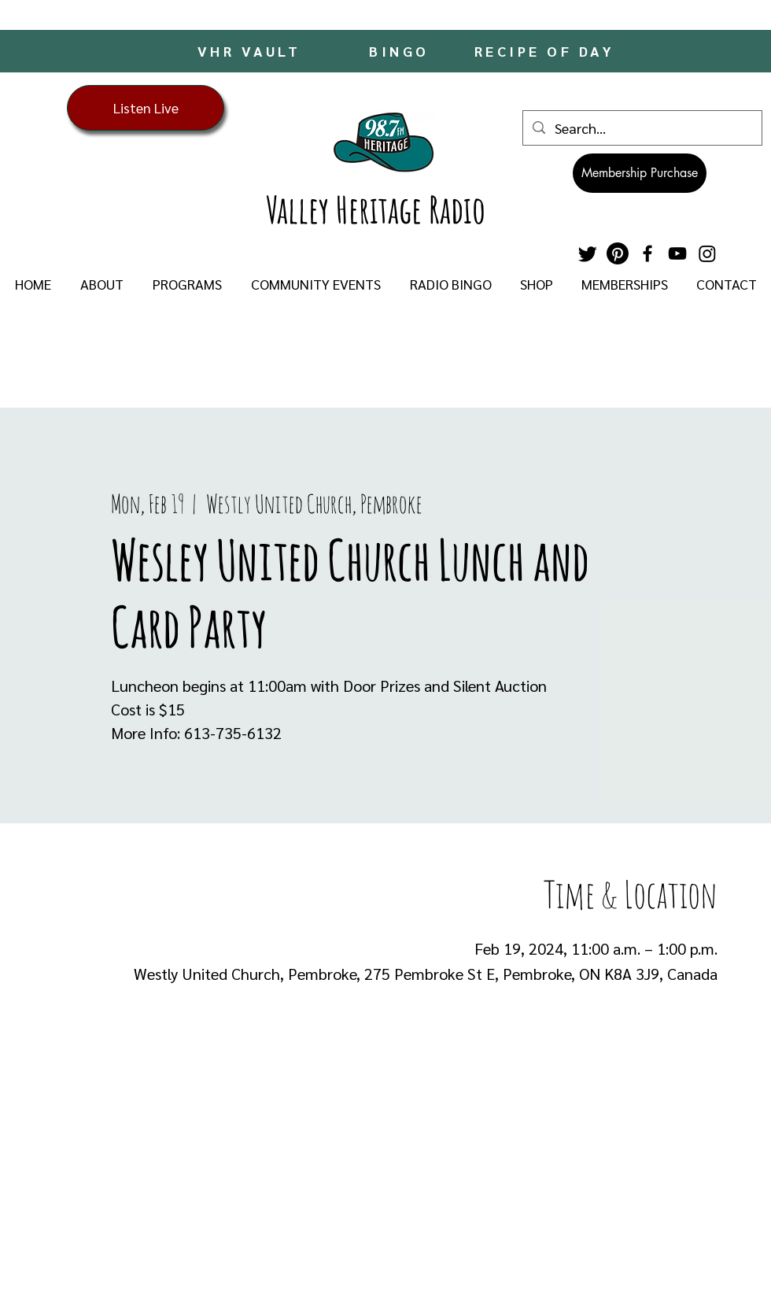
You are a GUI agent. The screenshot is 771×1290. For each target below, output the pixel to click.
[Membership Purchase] (639, 173)
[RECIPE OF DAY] (546, 50)
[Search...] (642, 128)
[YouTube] (677, 253)
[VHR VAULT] (250, 50)
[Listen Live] (145, 108)
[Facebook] (647, 253)
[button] (101, 284)
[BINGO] (401, 50)
